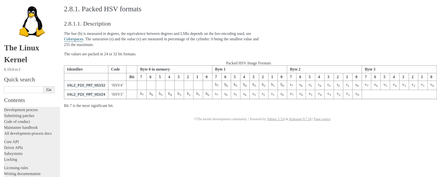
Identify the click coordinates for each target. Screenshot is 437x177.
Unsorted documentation (23, 164)
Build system (14, 22)
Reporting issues (17, 28)
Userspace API (16, 40)
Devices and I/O (19, 56)
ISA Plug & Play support (26, 128)
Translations (13, 172)
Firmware (11, 141)
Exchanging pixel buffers (27, 76)
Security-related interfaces (25, 51)
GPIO (14, 90)
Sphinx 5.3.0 (275, 119)
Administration (16, 17)
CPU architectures (18, 156)
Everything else (18, 133)
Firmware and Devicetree (24, 147)
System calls (16, 46)
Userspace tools (16, 34)
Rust (7, 8)
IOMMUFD (18, 95)
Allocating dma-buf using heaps (31, 71)
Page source (322, 119)
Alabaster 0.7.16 (300, 119)
